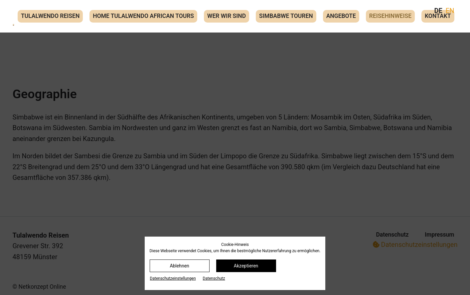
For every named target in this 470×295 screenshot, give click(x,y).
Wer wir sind (226, 16)
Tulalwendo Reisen (50, 16)
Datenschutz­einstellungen (173, 278)
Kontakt (438, 16)
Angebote (341, 16)
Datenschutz (214, 278)
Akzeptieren (246, 265)
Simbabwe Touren (286, 16)
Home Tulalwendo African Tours (143, 16)
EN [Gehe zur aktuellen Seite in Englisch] (450, 11)
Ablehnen (179, 265)
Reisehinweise (390, 16)
